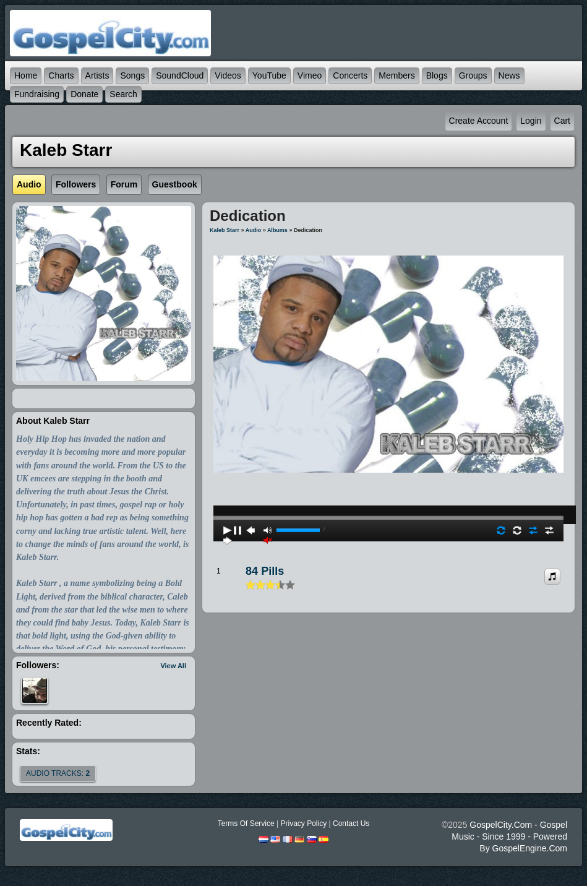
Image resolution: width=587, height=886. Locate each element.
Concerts (350, 75)
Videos (228, 75)
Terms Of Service (246, 823)
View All (173, 665)
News (509, 75)
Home (25, 75)
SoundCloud (180, 75)
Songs (132, 75)
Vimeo (310, 75)
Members (396, 75)
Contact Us (351, 823)
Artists (97, 75)
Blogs (437, 75)
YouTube (269, 75)
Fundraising (36, 94)
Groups (473, 75)
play (388, 484)
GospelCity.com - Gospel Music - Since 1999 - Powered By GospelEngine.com (509, 836)
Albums (277, 230)
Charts (61, 75)
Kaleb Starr (224, 230)
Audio (254, 230)
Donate (84, 94)
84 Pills (265, 571)
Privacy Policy (303, 823)
